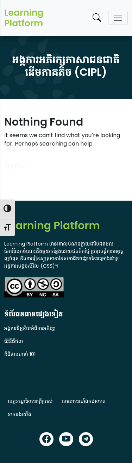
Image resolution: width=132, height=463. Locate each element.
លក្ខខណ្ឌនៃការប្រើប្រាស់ (30, 401)
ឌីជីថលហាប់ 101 (20, 354)
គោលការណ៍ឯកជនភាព (84, 401)
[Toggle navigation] (118, 18)
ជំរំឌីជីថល (13, 341)
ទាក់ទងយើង (19, 414)
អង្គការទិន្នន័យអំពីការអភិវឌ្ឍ (30, 328)
